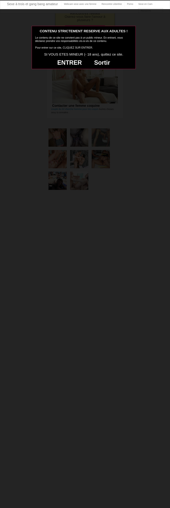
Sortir (102, 62)
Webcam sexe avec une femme (80, 4)
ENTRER (69, 62)
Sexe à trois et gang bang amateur (32, 4)
